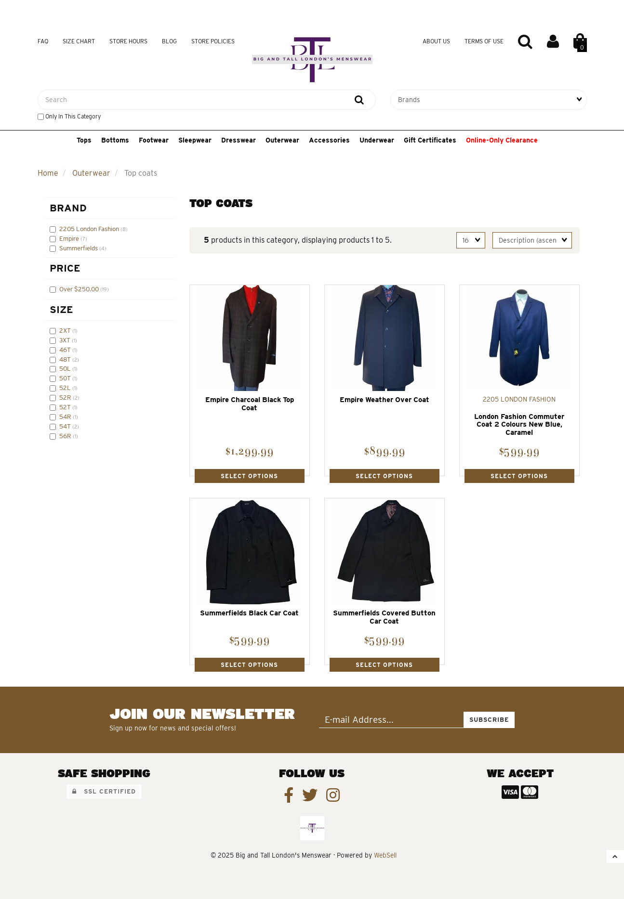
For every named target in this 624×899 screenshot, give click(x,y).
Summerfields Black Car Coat (249, 613)
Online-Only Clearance (502, 140)
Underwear (376, 140)
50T (65, 378)
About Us (436, 41)
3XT (65, 340)
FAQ (43, 41)
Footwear (154, 140)
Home (48, 173)
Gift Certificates (430, 140)
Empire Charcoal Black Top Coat (249, 403)
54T (65, 426)
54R (66, 416)
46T (65, 349)
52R (66, 397)
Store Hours (128, 41)
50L (65, 368)
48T (65, 359)
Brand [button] (68, 208)
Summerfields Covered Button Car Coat (384, 617)
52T (65, 407)
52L (65, 387)
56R (66, 436)
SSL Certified (104, 791)
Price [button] (65, 268)
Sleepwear (195, 140)
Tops (84, 140)
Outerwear (282, 140)
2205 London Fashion (89, 229)
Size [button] (61, 309)
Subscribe (489, 719)
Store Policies (213, 41)
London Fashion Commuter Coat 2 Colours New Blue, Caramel (519, 424)
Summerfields (79, 248)
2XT (65, 330)
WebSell (385, 855)
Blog (169, 41)
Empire (69, 238)
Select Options (249, 476)
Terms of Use (484, 41)
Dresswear (238, 140)
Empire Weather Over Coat (384, 399)
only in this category (69, 116)
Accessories (329, 140)
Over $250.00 (79, 289)
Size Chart (79, 41)
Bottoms (115, 140)
